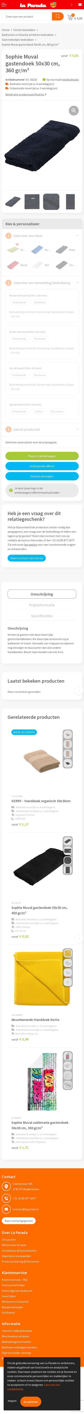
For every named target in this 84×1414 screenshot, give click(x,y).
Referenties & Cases (14, 1245)
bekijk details (70, 79)
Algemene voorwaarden (16, 1256)
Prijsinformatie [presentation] (42, 604)
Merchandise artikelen (15, 1336)
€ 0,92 (20, 936)
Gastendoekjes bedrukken (18, 39)
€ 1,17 (20, 824)
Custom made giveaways (17, 1330)
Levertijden (9, 1296)
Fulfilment (8, 1312)
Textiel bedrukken (24, 30)
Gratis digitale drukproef (17, 1291)
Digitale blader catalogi (16, 1353)
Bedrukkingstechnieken (16, 1341)
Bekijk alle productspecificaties (26, 94)
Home (5, 30)
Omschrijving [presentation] (42, 594)
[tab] (42, 594)
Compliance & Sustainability (19, 1250)
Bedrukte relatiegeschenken (19, 1347)
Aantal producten (22, 429)
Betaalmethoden (12, 1307)
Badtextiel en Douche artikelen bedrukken (28, 35)
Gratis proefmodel (13, 1285)
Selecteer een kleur (24, 236)
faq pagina (30, 544)
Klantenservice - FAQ (15, 1279)
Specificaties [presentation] (41, 615)
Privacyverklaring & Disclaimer (20, 1261)
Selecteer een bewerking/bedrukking (37, 283)
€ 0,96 (20, 1039)
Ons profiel (9, 1239)
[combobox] (27, 16)
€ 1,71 (20, 1147)
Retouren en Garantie (15, 1301)
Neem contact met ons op (26, 558)
